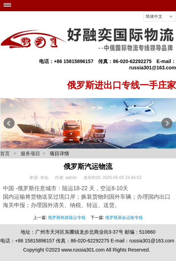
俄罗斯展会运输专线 (124, 217)
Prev (9, 123)
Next (167, 123)
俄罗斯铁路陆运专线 (67, 217)
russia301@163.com (152, 67)
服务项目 (30, 153)
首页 (5, 153)
